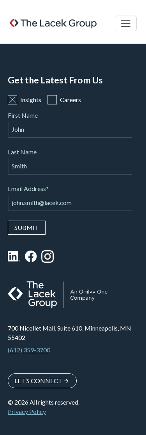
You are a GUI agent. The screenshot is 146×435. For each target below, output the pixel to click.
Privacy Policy (27, 411)
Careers (64, 99)
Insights (24, 99)
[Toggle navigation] (126, 23)
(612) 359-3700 (29, 350)
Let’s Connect (38, 380)
